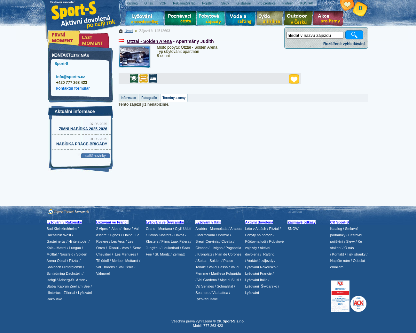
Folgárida (233, 273)
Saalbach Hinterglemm (64, 267)
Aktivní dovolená (299, 19)
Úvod (129, 31)
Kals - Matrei (57, 248)
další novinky (95, 156)
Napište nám (340, 261)
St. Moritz (162, 254)
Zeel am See (80, 286)
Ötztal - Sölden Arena (149, 41)
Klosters (152, 241)
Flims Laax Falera (175, 241)
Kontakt (338, 254)
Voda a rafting (242, 19)
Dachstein (74, 273)
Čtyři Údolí (183, 229)
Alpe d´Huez (121, 229)
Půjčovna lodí (255, 241)
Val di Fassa (218, 267)
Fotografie (149, 98)
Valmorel (103, 273)
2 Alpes (102, 229)
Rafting (268, 254)
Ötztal (61, 261)
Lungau (75, 248)
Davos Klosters (159, 235)
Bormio (223, 235)
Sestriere (202, 293)
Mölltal (52, 254)
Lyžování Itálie (206, 299)
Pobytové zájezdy (212, 19)
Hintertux (54, 293)
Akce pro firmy (330, 19)
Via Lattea (220, 293)
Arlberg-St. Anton (72, 280)
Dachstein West (59, 235)
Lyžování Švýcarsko (261, 286)
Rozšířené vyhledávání (344, 44)
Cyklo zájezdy (271, 19)
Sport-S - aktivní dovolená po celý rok (86, 13)
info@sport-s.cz (70, 77)
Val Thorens (105, 267)
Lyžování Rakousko (260, 267)
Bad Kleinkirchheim (62, 229)
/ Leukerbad (170, 248)
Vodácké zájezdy (260, 261)
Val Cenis (126, 267)
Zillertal (70, 293)
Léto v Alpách (255, 229)
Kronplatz (204, 254)
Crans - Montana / (160, 229)
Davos (179, 235)
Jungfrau (153, 248)
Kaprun (63, 286)
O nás (349, 248)
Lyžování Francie (258, 273)
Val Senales (204, 286)
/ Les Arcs (117, 241)
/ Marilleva (217, 273)
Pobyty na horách (258, 235)
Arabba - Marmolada (211, 229)
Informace (128, 98)
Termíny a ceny (173, 98)
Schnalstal (225, 286)
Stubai (52, 286)
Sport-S (61, 63)
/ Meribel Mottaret (124, 261)
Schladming (56, 273)
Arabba (235, 229)
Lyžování (145, 19)
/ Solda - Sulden (207, 261)
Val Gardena (207, 280)
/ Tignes (114, 235)
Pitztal (74, 261)
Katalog (336, 229)
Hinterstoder (78, 241)
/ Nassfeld (65, 254)
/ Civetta (225, 241)
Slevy (350, 241)
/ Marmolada (205, 235)
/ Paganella (232, 248)
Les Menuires (125, 254)
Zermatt (179, 254)
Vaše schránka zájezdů (352, 6)
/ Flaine (126, 235)
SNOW (292, 229)
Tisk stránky (356, 254)
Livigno (217, 248)
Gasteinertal (56, 241)
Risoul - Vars (119, 248)
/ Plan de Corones (227, 254)
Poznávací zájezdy (181, 19)
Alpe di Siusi (229, 280)
